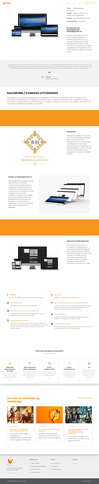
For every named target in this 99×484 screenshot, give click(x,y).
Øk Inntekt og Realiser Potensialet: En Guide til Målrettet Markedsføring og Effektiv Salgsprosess (78, 431)
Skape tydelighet (35, 463)
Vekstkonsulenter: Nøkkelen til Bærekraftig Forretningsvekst (19, 430)
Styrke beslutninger (36, 472)
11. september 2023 (14, 426)
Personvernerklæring (86, 481)
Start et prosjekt (90, 2)
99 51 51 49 (55, 466)
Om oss (80, 3)
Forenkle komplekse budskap (38, 466)
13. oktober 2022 (43, 426)
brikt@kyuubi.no (57, 469)
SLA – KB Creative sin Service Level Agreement (49, 430)
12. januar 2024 (71, 426)
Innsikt (73, 3)
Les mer (10, 380)
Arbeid (67, 3)
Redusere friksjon (35, 469)
